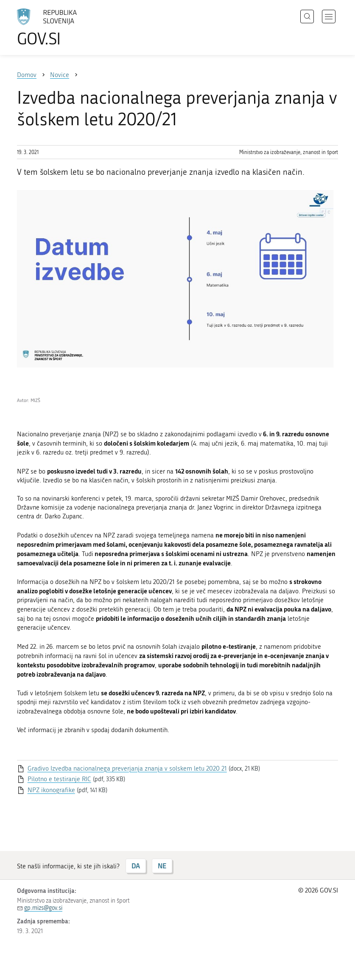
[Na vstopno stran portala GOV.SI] (59, 27)
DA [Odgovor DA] (135, 865)
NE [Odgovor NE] (162, 865)
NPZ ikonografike (51, 790)
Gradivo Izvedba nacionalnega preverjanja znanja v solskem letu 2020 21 (127, 768)
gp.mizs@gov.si (43, 908)
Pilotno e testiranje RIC (59, 779)
